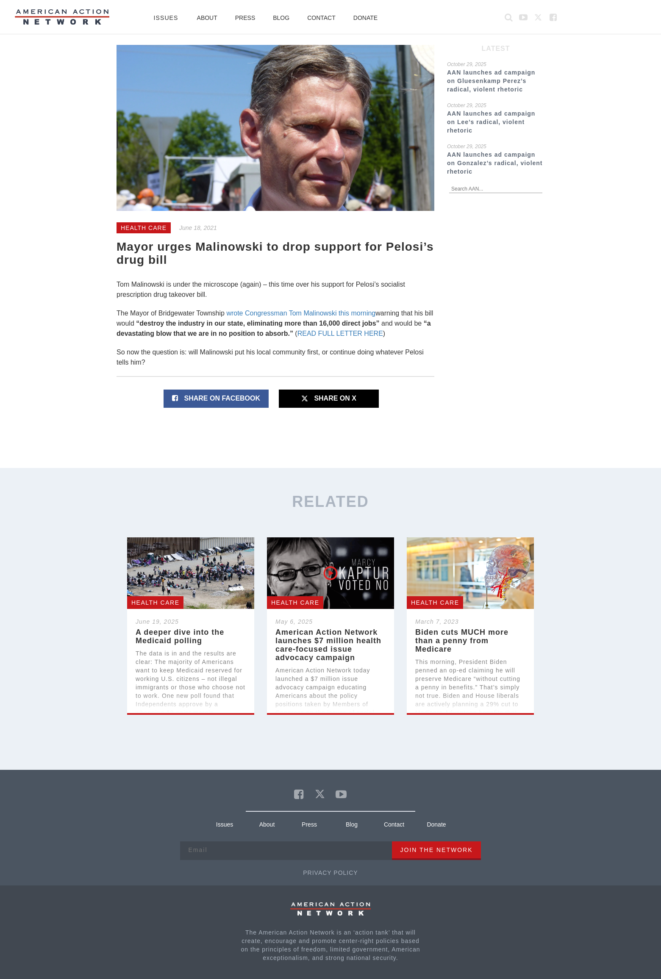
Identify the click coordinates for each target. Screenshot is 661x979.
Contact (321, 17)
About (207, 17)
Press (245, 17)
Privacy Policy (330, 872)
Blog (281, 17)
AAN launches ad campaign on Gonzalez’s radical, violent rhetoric (495, 163)
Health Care (144, 227)
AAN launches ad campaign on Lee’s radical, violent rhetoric (491, 122)
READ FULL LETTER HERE (340, 333)
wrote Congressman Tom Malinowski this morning (300, 313)
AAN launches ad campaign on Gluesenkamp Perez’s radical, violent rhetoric (491, 81)
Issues (165, 17)
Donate (365, 17)
